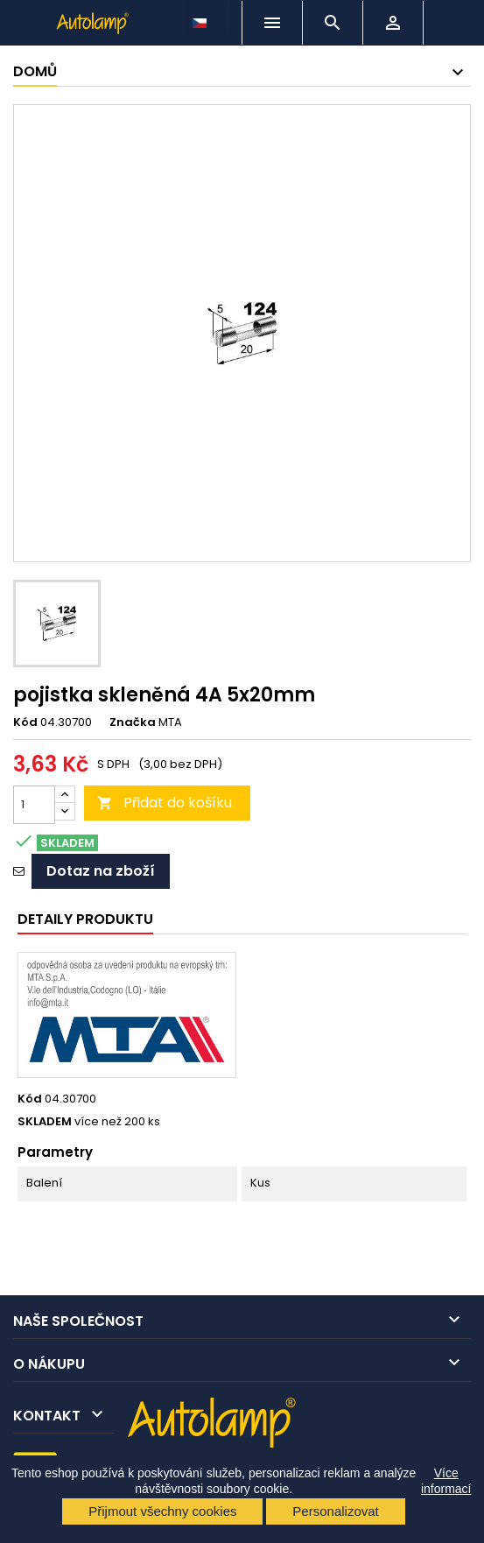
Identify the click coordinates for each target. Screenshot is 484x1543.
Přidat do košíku (164, 803)
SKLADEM (45, 1122)
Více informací (446, 1481)
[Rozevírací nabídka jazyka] (201, 18)
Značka (132, 722)
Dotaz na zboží (100, 871)
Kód (25, 722)
